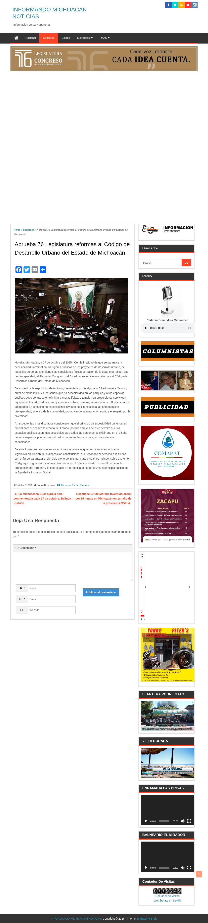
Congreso (28, 229)
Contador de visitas (167, 896)
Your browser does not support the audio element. (171, 328)
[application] (167, 810)
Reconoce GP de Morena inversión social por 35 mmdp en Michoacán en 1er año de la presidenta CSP (103, 498)
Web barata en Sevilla (167, 900)
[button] (145, 587)
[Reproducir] (146, 821)
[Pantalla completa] (189, 821)
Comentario (28, 547)
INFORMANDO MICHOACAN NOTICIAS (76, 918)
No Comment (82, 485)
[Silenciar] (183, 821)
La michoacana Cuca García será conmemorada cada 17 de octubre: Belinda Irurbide (42, 498)
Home (17, 229)
